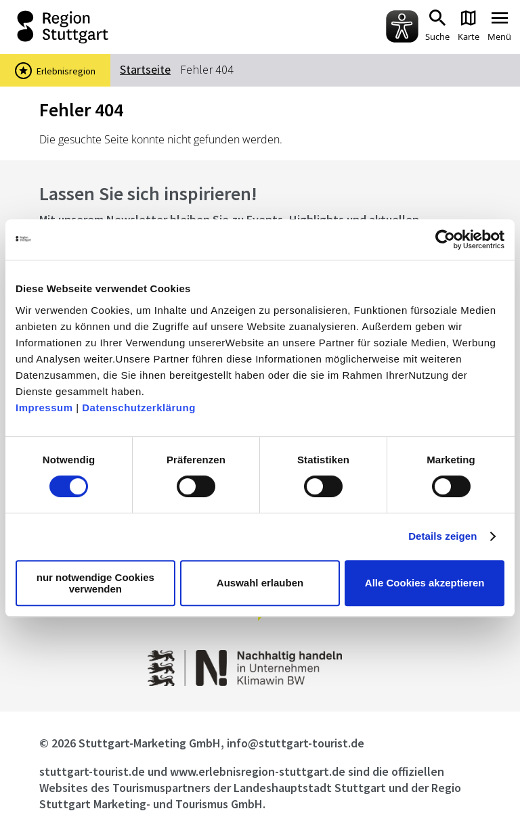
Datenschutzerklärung (139, 407)
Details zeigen (442, 536)
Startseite (145, 69)
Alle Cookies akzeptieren (425, 582)
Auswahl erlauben (260, 582)
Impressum (44, 407)
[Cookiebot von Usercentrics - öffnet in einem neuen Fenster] (445, 239)
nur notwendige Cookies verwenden (95, 583)
